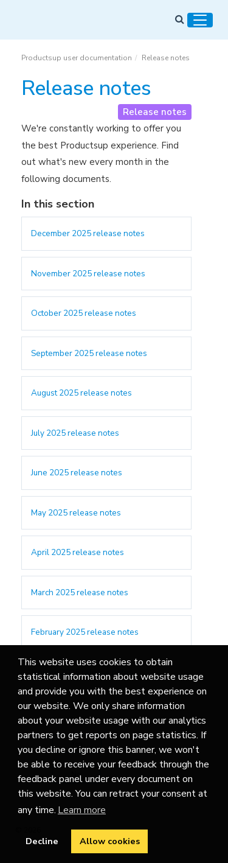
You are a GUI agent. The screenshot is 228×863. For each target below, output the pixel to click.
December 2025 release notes (88, 233)
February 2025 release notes (85, 632)
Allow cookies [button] (110, 841)
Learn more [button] (82, 810)
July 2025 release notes (75, 433)
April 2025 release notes (77, 552)
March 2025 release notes (79, 592)
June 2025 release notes (76, 472)
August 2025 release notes (81, 393)
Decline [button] (42, 841)
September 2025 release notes (89, 353)
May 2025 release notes (76, 513)
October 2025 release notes (83, 313)
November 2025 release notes (88, 273)
